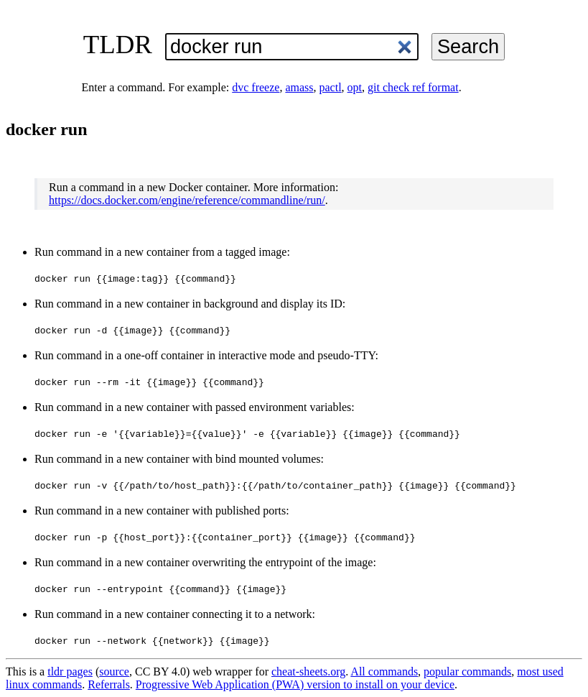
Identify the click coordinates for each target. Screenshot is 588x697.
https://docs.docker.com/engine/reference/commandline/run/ (187, 200)
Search (468, 46)
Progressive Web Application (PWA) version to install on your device (295, 684)
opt (354, 87)
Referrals (109, 684)
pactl (330, 87)
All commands (384, 671)
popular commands (467, 671)
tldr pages (70, 671)
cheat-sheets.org (308, 671)
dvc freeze (255, 87)
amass (299, 87)
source (114, 671)
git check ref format (413, 87)
